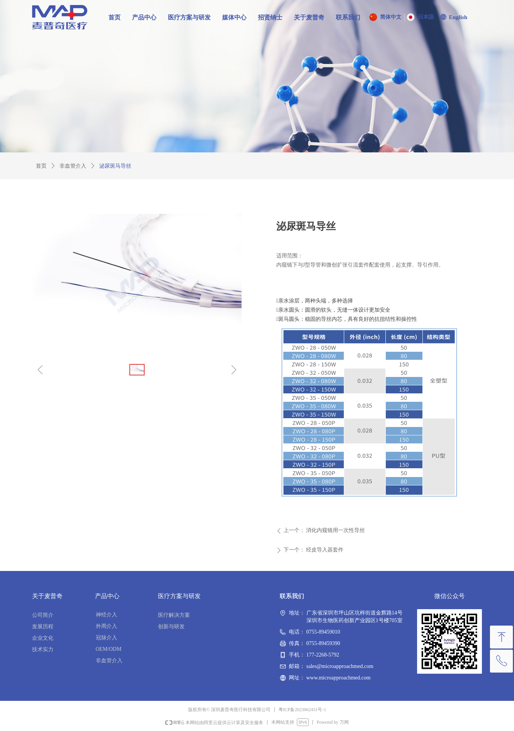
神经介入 (106, 615)
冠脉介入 (106, 637)
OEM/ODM (109, 649)
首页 (41, 166)
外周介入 (106, 626)
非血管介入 (73, 166)
